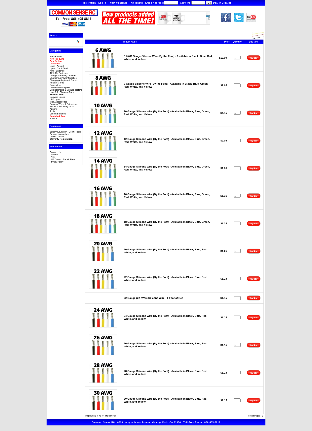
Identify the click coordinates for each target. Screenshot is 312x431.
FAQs (52, 157)
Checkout (137, 3)
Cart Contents (118, 3)
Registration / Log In (93, 3)
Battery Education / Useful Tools (65, 132)
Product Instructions (59, 134)
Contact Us (55, 152)
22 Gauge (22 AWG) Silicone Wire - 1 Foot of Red (153, 297)
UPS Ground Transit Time (62, 159)
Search (53, 35)
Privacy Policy (56, 162)
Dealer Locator (222, 3)
